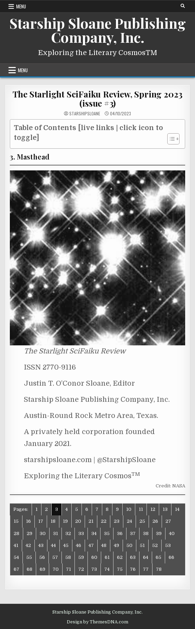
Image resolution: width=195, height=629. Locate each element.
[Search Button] (182, 5)
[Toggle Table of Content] (170, 139)
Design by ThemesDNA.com (97, 622)
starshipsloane (84, 113)
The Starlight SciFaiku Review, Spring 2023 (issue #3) (98, 98)
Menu (21, 6)
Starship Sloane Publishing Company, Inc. (97, 30)
